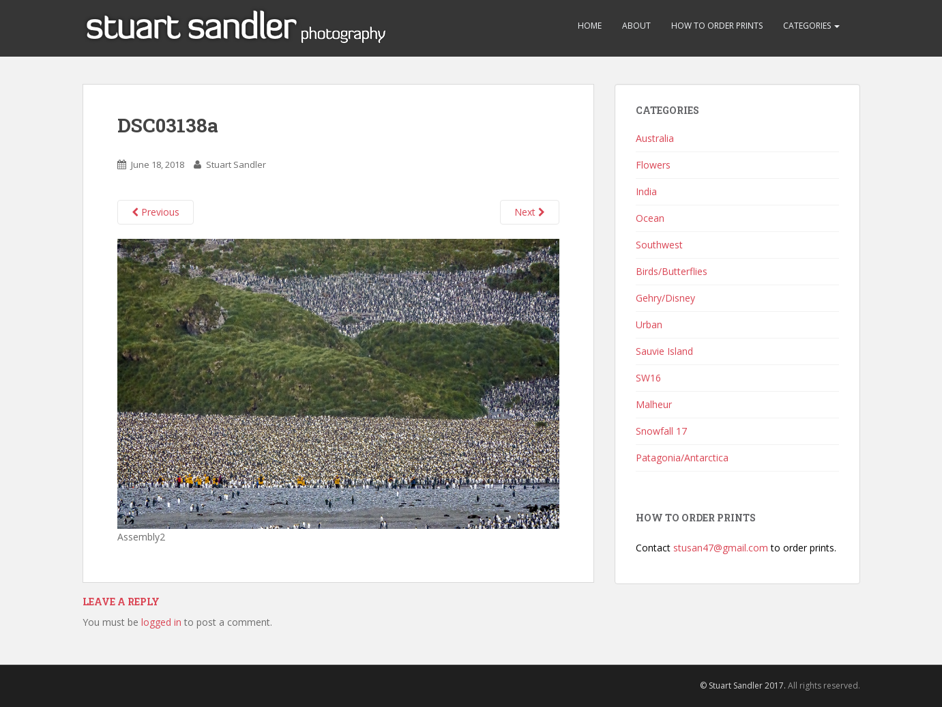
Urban (649, 324)
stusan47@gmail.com (720, 547)
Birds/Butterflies (671, 271)
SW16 (648, 377)
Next (529, 211)
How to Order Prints (717, 25)
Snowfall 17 (661, 430)
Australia (655, 138)
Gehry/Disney (665, 297)
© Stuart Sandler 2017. (743, 685)
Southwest (659, 244)
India (646, 191)
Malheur (654, 404)
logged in (161, 622)
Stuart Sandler (236, 164)
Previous (155, 211)
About (636, 25)
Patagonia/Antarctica (682, 457)
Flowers (653, 164)
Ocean (650, 218)
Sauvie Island (664, 351)
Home (590, 25)
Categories (811, 25)
